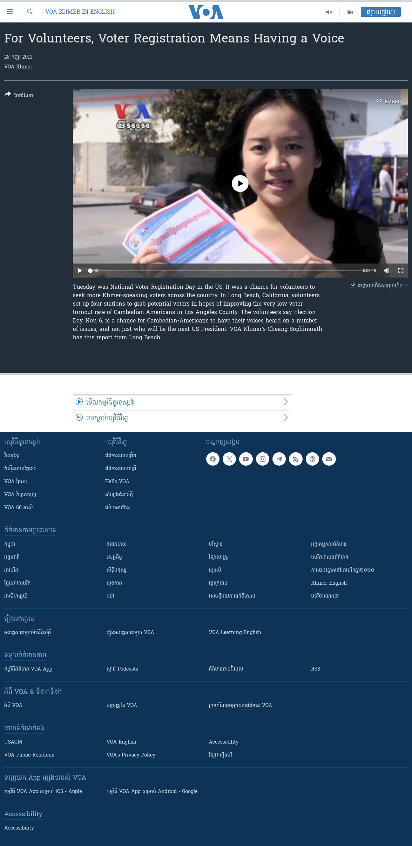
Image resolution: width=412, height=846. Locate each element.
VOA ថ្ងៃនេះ (16, 482)
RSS (315, 669)
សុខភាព (114, 583)
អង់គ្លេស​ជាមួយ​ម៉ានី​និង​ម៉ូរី (27, 633)
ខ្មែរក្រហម (218, 583)
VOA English (121, 742)
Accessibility (224, 742)
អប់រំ (110, 596)
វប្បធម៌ (215, 570)
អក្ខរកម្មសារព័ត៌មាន (329, 544)
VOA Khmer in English (80, 12)
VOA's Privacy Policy (131, 755)
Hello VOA (117, 482)
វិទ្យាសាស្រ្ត (219, 557)
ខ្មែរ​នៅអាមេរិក (17, 583)
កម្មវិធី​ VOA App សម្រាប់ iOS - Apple (43, 791)
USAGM (13, 742)
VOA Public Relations (29, 755)
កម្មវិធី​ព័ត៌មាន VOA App (28, 669)
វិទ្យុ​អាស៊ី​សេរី (220, 755)
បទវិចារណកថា (325, 596)
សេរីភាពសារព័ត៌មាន (330, 557)
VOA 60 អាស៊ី (18, 508)
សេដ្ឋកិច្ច (114, 557)
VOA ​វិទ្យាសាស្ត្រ (20, 495)
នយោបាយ (117, 544)
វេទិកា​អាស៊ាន (117, 508)
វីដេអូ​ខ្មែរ (12, 456)
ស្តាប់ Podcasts (122, 669)
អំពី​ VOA (13, 706)
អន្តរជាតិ (12, 557)
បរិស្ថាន (216, 544)
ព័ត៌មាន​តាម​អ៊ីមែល (226, 669)
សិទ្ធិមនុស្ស (117, 570)
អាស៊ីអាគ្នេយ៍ (16, 596)
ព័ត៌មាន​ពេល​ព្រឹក (120, 456)
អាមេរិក (11, 570)
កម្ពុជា (9, 544)
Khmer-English (329, 583)
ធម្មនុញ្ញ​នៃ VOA (122, 706)
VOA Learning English (235, 633)
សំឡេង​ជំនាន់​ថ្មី (119, 495)
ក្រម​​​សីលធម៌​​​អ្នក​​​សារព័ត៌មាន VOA (240, 706)
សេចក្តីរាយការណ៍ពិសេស (232, 596)
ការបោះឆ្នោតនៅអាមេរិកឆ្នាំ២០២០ (342, 570)
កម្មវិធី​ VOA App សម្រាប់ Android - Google (152, 791)
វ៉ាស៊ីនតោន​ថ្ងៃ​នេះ (20, 469)
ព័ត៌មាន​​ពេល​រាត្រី (120, 469)
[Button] (19, 96)
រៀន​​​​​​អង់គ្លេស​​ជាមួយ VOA (130, 633)
